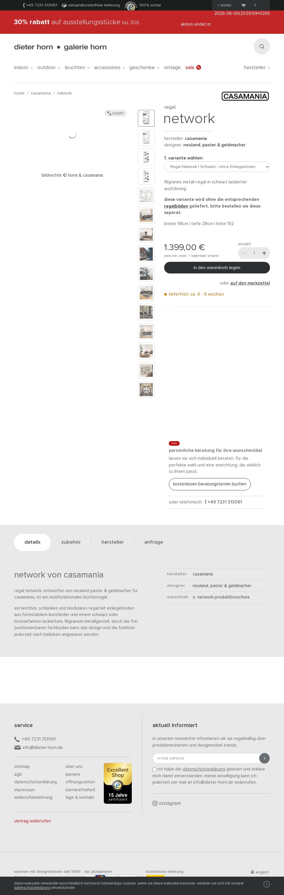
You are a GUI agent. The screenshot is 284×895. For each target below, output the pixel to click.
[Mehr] (264, 253)
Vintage (172, 67)
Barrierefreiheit (80, 790)
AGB (18, 774)
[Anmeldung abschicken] (264, 758)
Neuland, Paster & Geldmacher (214, 145)
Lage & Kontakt (80, 797)
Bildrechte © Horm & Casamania (72, 175)
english (260, 872)
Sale (193, 67)
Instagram (166, 803)
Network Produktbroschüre (221, 597)
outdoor (48, 67)
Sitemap (22, 766)
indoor (23, 67)
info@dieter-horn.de (38, 748)
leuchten (77, 67)
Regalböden (176, 206)
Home (19, 93)
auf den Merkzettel (250, 283)
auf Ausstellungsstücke (77, 22)
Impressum (24, 790)
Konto (224, 5)
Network (64, 93)
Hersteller (257, 67)
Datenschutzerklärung (35, 782)
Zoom (115, 113)
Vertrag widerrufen (32, 821)
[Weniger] (244, 253)
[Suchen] (262, 46)
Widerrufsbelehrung (33, 797)
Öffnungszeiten (80, 782)
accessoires (109, 67)
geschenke (144, 67)
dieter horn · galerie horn (60, 47)
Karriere (73, 774)
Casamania (41, 93)
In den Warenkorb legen (217, 267)
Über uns (74, 766)
